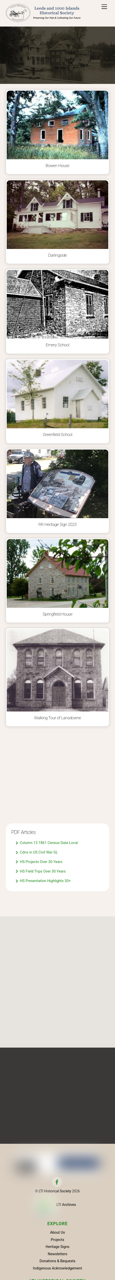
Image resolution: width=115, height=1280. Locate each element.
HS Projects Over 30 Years (39, 862)
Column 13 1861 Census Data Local (47, 842)
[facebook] (57, 1182)
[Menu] (104, 7)
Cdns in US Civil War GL (37, 852)
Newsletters (57, 1254)
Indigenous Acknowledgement (57, 1268)
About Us (57, 1232)
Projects (57, 1239)
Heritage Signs (57, 1246)
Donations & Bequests (58, 1261)
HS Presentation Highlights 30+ (43, 881)
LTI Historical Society (55, 1191)
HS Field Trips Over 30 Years (41, 871)
